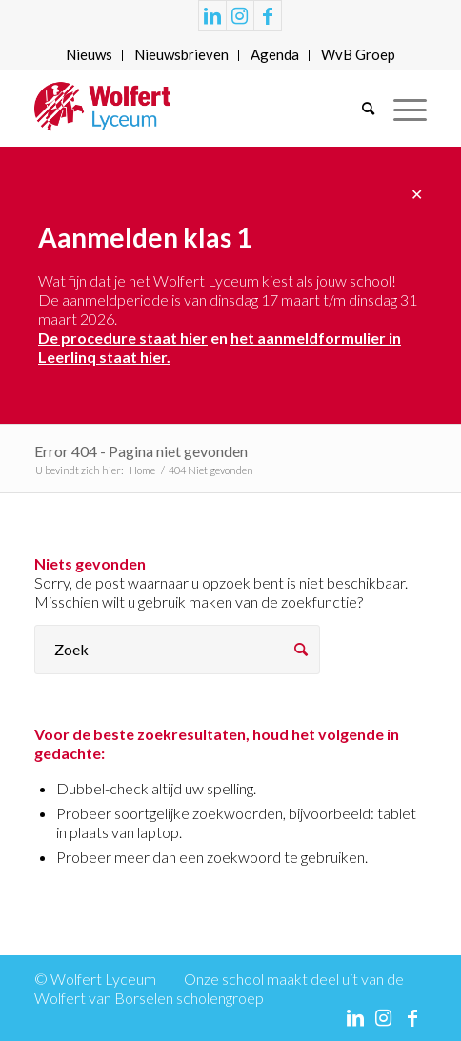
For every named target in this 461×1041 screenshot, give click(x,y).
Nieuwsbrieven (181, 54)
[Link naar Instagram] (240, 15)
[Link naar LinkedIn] (212, 15)
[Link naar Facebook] (267, 15)
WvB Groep (358, 54)
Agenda (275, 54)
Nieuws (89, 54)
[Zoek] (358, 108)
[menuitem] (89, 55)
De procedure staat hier (123, 338)
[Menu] (400, 108)
